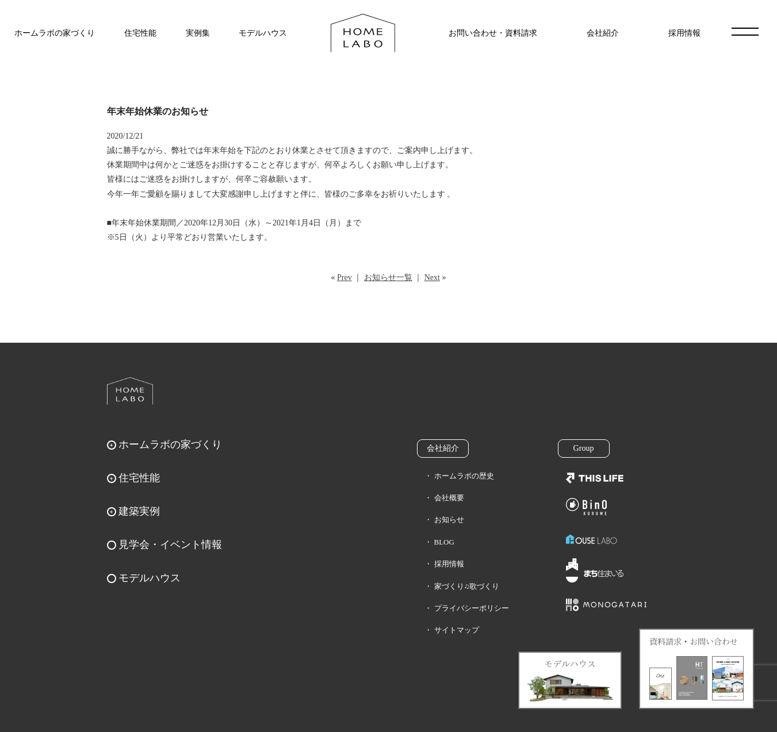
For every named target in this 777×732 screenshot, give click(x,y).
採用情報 (684, 33)
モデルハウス (263, 33)
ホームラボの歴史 (464, 476)
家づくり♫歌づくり (467, 586)
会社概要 (449, 497)
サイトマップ (456, 630)
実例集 (198, 33)
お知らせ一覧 (388, 277)
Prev (344, 277)
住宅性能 (140, 33)
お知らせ (449, 519)
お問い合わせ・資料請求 (493, 33)
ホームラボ (130, 391)
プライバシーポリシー (471, 608)
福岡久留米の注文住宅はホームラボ (363, 33)
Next (432, 277)
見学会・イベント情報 (170, 544)
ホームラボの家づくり (54, 33)
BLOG (444, 542)
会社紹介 (603, 33)
